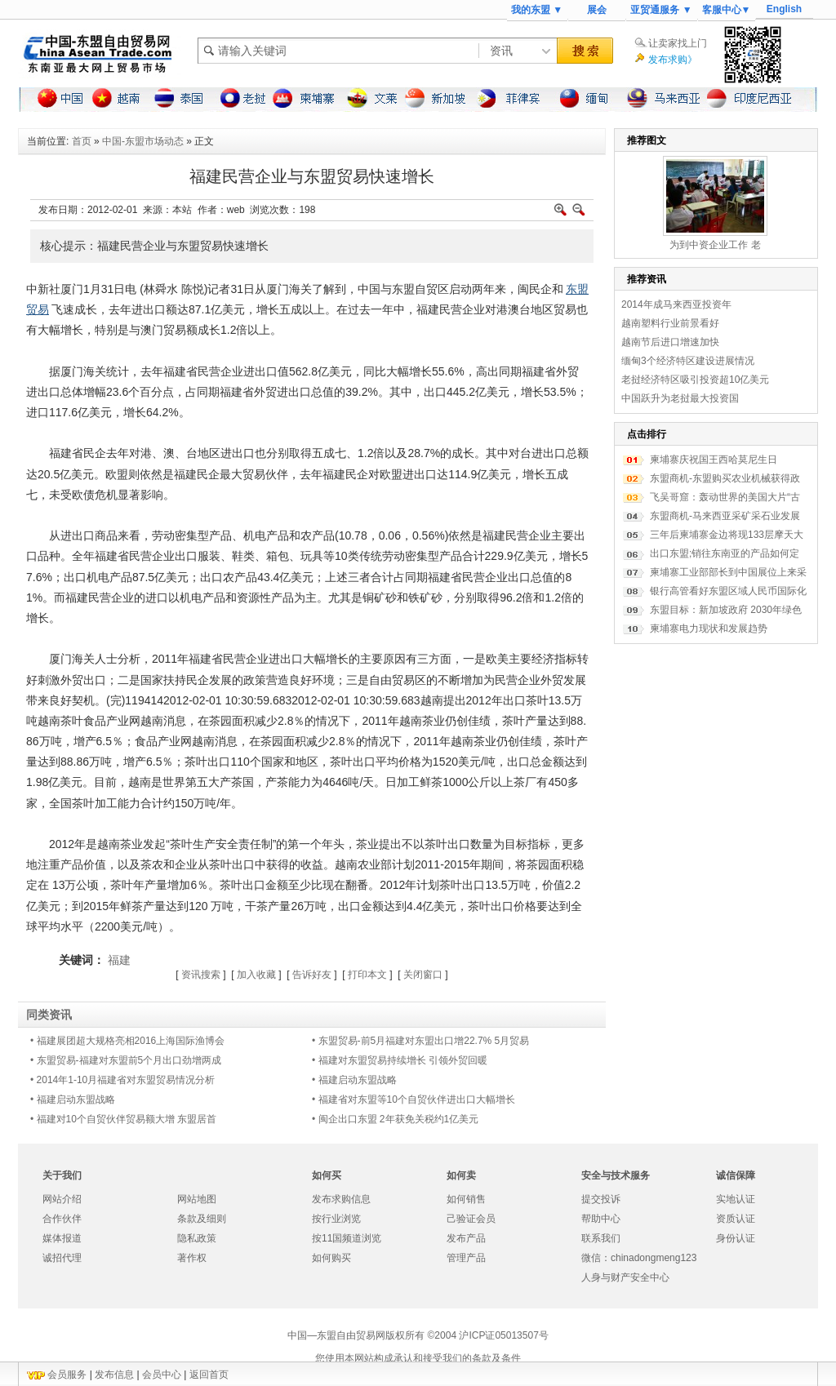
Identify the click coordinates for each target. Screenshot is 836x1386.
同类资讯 (49, 1014)
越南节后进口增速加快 (670, 342)
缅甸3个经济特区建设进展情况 (687, 360)
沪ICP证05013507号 (503, 1335)
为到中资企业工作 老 (714, 245)
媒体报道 (62, 1238)
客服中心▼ (726, 10)
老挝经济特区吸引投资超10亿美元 (695, 379)
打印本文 (367, 974)
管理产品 (466, 1258)
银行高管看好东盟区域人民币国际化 (728, 591)
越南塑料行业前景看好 (670, 323)
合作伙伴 (62, 1218)
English (784, 9)
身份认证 (735, 1238)
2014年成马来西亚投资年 (676, 304)
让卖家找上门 (677, 43)
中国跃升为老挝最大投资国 (680, 398)
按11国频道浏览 (346, 1238)
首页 (81, 141)
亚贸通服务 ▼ (660, 10)
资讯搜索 (200, 974)
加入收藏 (256, 974)
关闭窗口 (422, 974)
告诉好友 (311, 974)
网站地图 (196, 1199)
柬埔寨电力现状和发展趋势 (708, 628)
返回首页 (209, 1374)
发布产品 (466, 1238)
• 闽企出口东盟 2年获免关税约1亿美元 (395, 1119)
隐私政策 (196, 1238)
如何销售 (466, 1199)
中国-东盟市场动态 (143, 141)
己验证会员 (471, 1218)
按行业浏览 (336, 1218)
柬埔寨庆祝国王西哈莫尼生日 (713, 459)
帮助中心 (600, 1218)
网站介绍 (62, 1199)
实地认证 (735, 1199)
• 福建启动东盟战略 (354, 1080)
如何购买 (331, 1258)
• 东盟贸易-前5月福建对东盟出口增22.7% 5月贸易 (420, 1040)
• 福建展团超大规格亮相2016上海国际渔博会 (127, 1040)
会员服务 (67, 1374)
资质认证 (735, 1218)
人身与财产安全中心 (625, 1277)
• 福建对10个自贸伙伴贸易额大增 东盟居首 (123, 1119)
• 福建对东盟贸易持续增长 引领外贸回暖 (399, 1060)
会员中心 (161, 1374)
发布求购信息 (341, 1199)
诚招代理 (62, 1258)
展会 (597, 10)
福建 (119, 959)
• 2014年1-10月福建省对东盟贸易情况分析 (122, 1080)
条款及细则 (201, 1218)
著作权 (192, 1258)
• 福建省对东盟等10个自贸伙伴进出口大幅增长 (413, 1099)
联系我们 (600, 1238)
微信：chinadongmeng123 (638, 1258)
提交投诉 (600, 1199)
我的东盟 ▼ (537, 10)
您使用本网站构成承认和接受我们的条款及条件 (418, 1358)
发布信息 (114, 1374)
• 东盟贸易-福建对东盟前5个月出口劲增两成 (125, 1060)
